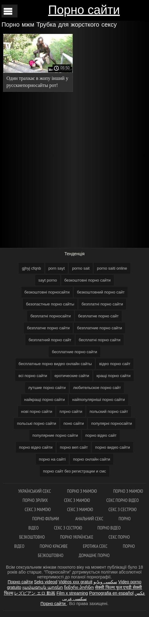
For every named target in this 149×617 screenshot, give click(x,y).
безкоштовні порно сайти (87, 280)
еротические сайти (72, 375)
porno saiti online (112, 268)
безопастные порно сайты (50, 304)
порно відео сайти (35, 447)
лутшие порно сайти (47, 387)
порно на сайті (52, 459)
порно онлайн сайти (91, 459)
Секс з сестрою (123, 509)
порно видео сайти (112, 447)
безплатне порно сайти (48, 328)
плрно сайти (70, 411)
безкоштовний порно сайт (100, 292)
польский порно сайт (109, 411)
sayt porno (47, 280)
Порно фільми (46, 519)
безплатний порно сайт (50, 340)
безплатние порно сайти (99, 328)
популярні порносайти (111, 423)
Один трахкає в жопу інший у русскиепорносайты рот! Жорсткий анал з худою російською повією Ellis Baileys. (37, 83)
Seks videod (45, 581)
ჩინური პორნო (79, 587)
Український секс (35, 491)
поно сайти (73, 423)
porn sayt (56, 268)
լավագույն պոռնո (42, 587)
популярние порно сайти (55, 435)
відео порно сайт (114, 363)
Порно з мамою (82, 491)
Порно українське (76, 537)
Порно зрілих (35, 500)
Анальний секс (89, 519)
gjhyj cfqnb (31, 268)
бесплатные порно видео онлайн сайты (55, 363)
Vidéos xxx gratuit (75, 581)
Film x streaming (72, 593)
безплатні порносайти (50, 316)
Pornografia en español (111, 593)
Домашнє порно (94, 555)
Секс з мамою (77, 500)
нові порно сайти (36, 411)
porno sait (81, 268)
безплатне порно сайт (98, 316)
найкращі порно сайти (44, 399)
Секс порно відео (122, 500)
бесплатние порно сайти (74, 352)
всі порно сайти (32, 375)
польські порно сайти (36, 423)
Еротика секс (95, 546)
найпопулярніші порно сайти (98, 399)
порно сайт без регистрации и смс (74, 471)
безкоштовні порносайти (47, 292)
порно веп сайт (74, 447)
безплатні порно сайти (102, 304)
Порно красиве (54, 546)
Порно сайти (84, 10)
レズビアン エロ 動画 (34, 593)
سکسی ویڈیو (105, 581)
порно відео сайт (101, 435)
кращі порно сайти (114, 375)
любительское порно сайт (97, 387)
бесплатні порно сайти (99, 340)
